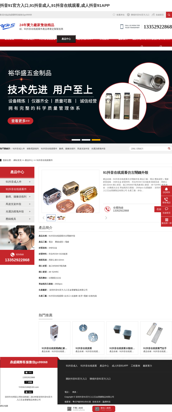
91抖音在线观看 (47, 39)
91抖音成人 (28, 39)
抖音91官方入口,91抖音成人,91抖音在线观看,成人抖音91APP (55, 5)
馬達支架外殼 (83, 148)
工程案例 (104, 39)
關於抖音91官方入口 (142, 43)
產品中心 (66, 39)
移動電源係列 (33, 148)
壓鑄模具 (11, 219)
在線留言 (160, 15)
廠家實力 (123, 39)
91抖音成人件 (19, 148)
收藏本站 (121, 15)
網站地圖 (4, 406)
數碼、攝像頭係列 (67, 148)
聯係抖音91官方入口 (140, 15)
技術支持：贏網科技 (101, 402)
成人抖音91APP (85, 39)
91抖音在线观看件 (49, 148)
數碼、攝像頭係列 (16, 196)
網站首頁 (9, 39)
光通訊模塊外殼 (98, 148)
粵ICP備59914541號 (82, 402)
